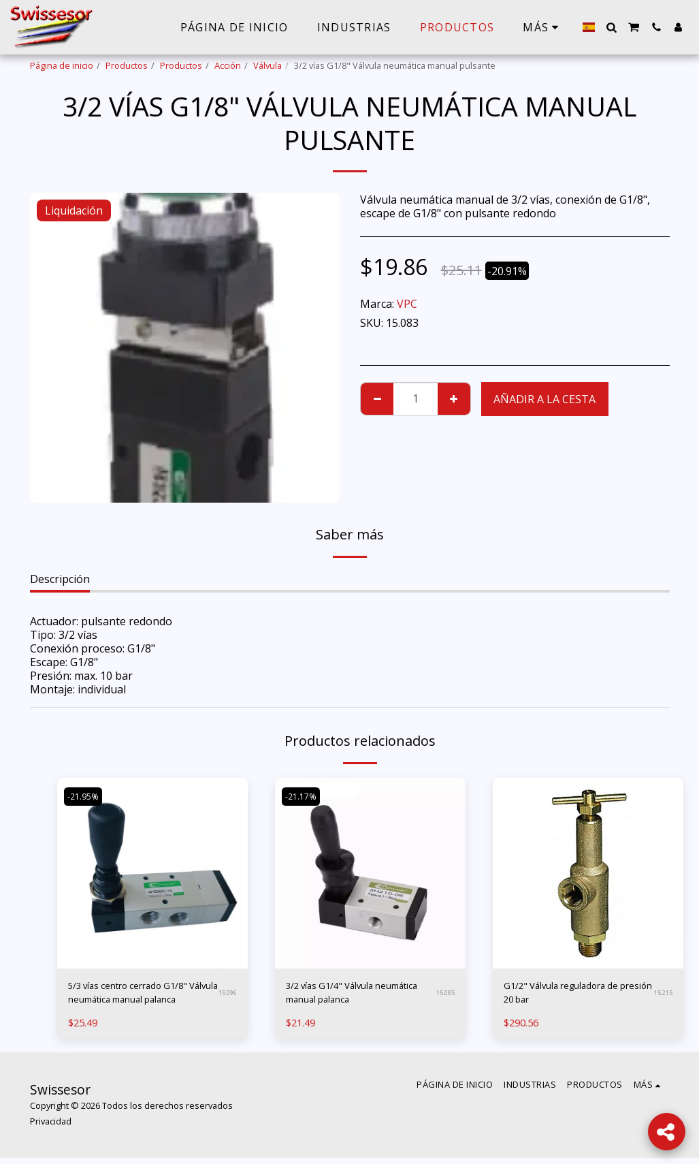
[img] (152, 873)
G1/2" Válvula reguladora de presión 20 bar (575, 995)
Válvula (267, 65)
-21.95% (85, 796)
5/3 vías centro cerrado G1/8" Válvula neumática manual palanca (142, 996)
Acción (227, 65)
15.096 (227, 996)
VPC (407, 303)
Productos (126, 65)
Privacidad (50, 1127)
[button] (611, 27)
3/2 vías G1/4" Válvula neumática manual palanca (354, 995)
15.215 (662, 996)
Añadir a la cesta (544, 399)
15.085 (445, 996)
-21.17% (303, 796)
